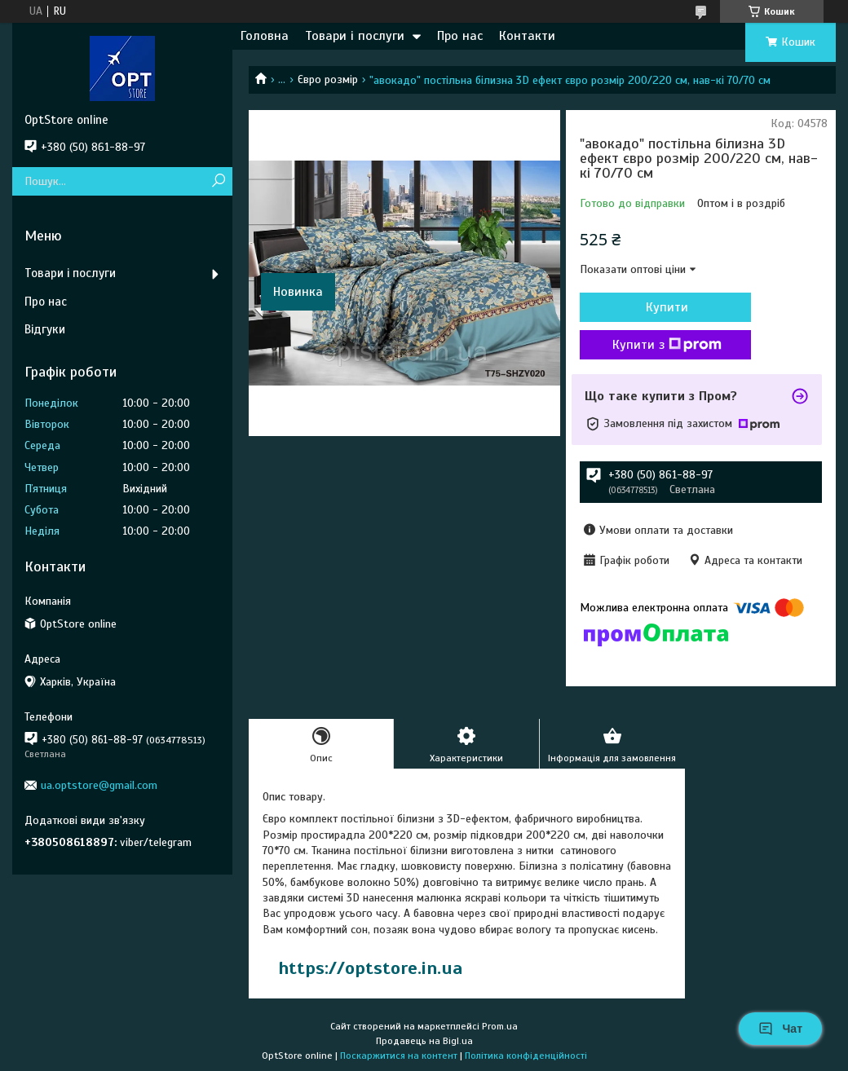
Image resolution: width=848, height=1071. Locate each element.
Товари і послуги (354, 36)
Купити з (667, 345)
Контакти (527, 36)
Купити (667, 307)
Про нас (460, 36)
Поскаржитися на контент (398, 1055)
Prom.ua (500, 1026)
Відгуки (44, 329)
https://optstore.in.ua (370, 968)
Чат (780, 1028)
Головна (265, 36)
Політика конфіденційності (526, 1055)
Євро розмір (328, 79)
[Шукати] (218, 181)
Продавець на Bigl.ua (424, 1041)
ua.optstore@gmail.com (99, 785)
